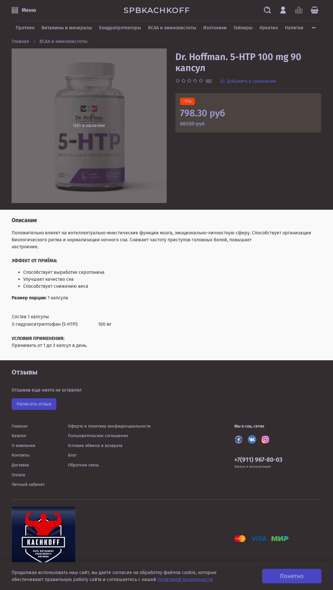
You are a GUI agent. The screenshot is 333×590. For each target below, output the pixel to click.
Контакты (21, 455)
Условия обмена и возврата (95, 445)
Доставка (20, 465)
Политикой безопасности (185, 579)
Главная (20, 41)
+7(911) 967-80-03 (258, 460)
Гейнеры (243, 27)
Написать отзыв (34, 404)
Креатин (269, 27)
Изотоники (215, 27)
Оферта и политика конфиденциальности (109, 426)
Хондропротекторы (120, 27)
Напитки (294, 27)
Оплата (18, 475)
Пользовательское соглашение (98, 435)
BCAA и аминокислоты (172, 27)
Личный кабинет (28, 484)
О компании (23, 445)
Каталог (19, 435)
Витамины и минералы (67, 27)
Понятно (292, 576)
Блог (72, 455)
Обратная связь (83, 465)
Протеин (25, 27)
